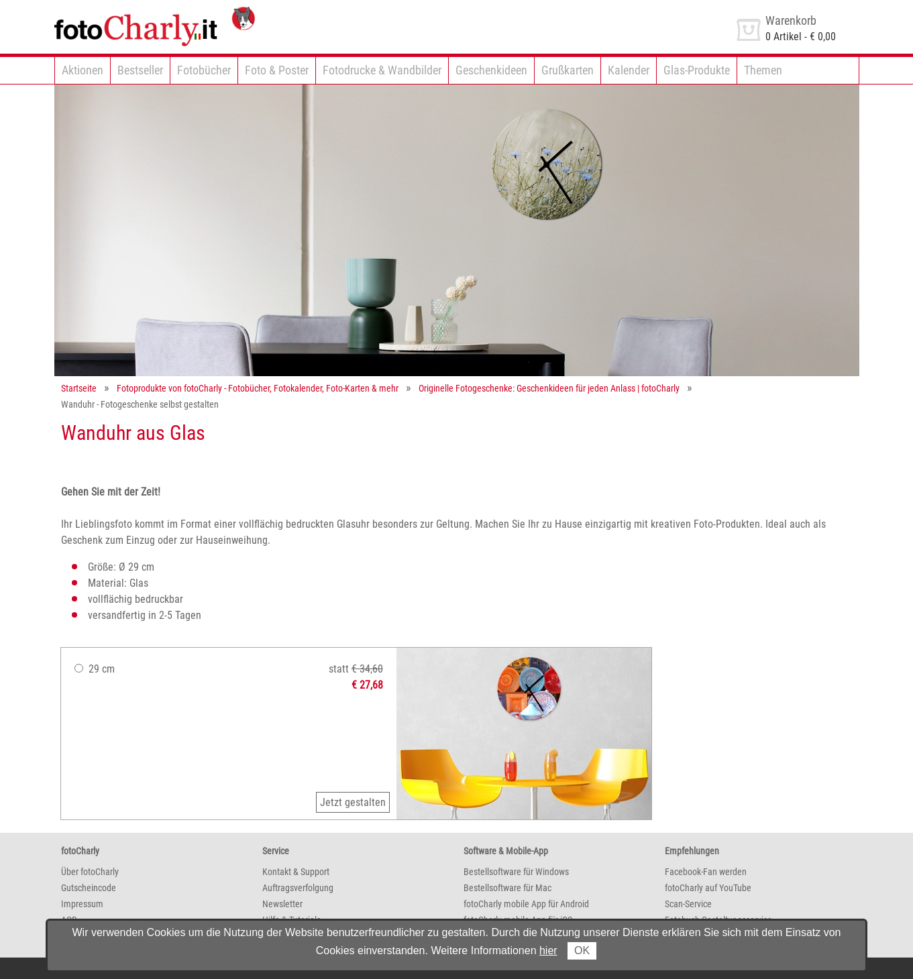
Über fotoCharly (90, 871)
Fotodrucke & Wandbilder (382, 70)
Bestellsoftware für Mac (507, 887)
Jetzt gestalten (353, 802)
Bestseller (140, 70)
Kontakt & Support (295, 871)
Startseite (79, 388)
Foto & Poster (277, 70)
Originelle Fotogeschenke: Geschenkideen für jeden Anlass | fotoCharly (549, 388)
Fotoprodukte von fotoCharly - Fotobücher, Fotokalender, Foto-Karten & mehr (257, 388)
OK (582, 950)
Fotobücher (204, 70)
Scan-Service (688, 904)
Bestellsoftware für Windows (516, 871)
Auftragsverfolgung (297, 887)
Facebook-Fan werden (706, 871)
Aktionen (82, 70)
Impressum (82, 904)
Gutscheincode (88, 887)
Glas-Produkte (696, 70)
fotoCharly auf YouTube (708, 887)
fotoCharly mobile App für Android (526, 904)
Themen (763, 70)
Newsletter (282, 904)
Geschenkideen (491, 70)
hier (548, 950)
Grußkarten (567, 70)
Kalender (628, 70)
